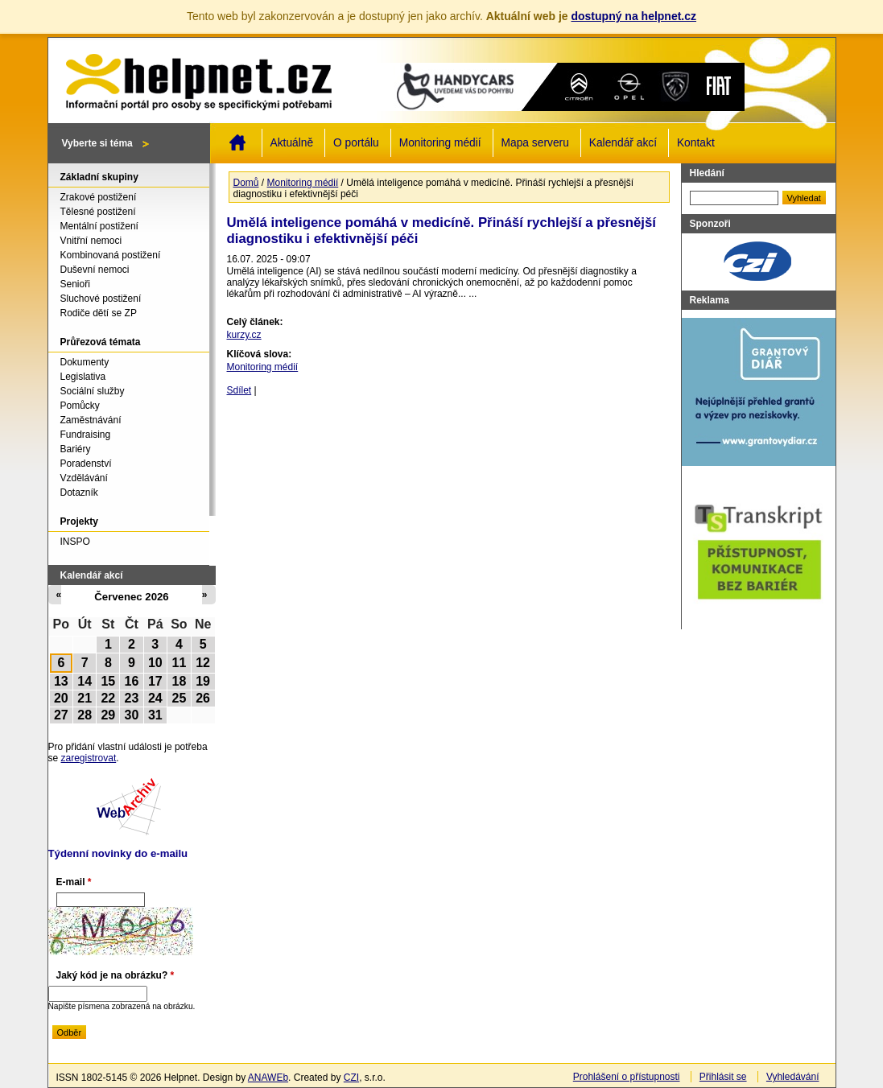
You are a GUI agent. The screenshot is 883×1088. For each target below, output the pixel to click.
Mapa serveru (535, 143)
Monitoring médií (440, 143)
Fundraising (85, 434)
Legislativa (83, 376)
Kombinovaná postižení (110, 255)
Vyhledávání (792, 1076)
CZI (351, 1077)
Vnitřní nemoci (91, 240)
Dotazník (79, 492)
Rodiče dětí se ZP (98, 313)
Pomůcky (80, 405)
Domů (237, 142)
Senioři (75, 284)
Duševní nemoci (95, 269)
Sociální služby (92, 391)
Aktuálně (292, 143)
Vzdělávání (84, 478)
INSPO (75, 541)
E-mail (74, 882)
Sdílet (239, 390)
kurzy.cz (244, 334)
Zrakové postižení (98, 197)
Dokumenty (84, 362)
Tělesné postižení (98, 211)
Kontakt (696, 143)
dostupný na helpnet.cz (633, 16)
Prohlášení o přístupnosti (626, 1076)
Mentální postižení (99, 226)
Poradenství (86, 463)
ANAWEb (268, 1077)
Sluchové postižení (101, 298)
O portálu (356, 143)
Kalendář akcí (623, 143)
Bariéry (75, 449)
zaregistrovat (89, 758)
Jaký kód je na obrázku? (115, 975)
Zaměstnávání (91, 420)
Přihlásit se (723, 1076)
